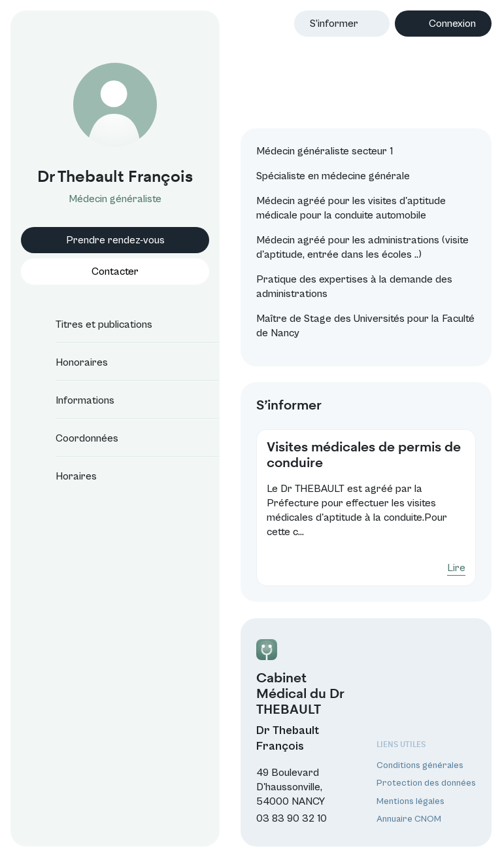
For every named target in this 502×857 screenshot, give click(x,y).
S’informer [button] (334, 23)
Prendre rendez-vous (115, 240)
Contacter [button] (115, 271)
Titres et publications (92, 324)
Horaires (64, 476)
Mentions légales (410, 801)
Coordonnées (75, 438)
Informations (73, 400)
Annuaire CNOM (408, 819)
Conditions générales (419, 765)
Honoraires (70, 362)
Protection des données (426, 783)
